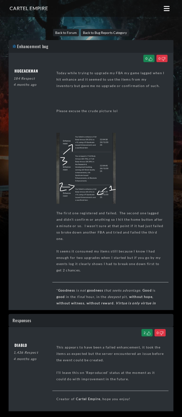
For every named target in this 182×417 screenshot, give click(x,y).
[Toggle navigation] (167, 8)
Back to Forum (66, 33)
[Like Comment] (147, 332)
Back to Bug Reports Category (105, 33)
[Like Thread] (149, 58)
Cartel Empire (28, 8)
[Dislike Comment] (160, 332)
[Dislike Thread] (162, 58)
